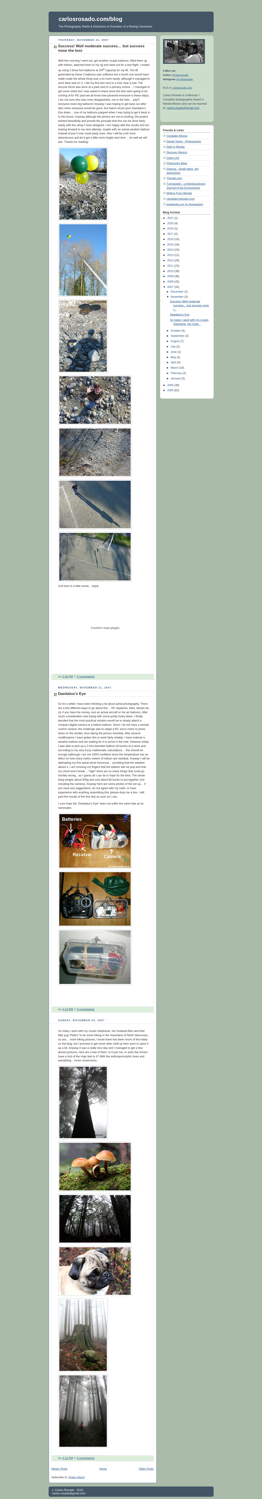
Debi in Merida (176, 146)
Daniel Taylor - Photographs (184, 141)
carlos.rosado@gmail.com (183, 108)
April (174, 362)
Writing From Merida (179, 193)
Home (103, 1468)
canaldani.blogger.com (181, 198)
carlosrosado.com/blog (90, 19)
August (175, 341)
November (177, 296)
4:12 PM (67, 1458)
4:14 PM (67, 1009)
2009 (170, 276)
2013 (170, 255)
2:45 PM (67, 676)
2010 (170, 271)
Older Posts (146, 1468)
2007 (170, 287)
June (174, 351)
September (178, 335)
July (173, 346)
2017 (170, 233)
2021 (170, 218)
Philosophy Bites (177, 163)
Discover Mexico (177, 152)
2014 (170, 249)
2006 (170, 385)
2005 (170, 390)
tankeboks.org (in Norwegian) (185, 204)
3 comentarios (86, 676)
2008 (170, 281)
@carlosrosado (180, 75)
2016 (170, 239)
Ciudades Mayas (177, 135)
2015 (170, 244)
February (177, 373)
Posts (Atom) (77, 1477)
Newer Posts (59, 1468)
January (176, 378)
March (175, 367)
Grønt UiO (173, 158)
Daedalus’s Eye (72, 694)
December (177, 291)
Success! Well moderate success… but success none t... (189, 305)
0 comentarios (86, 1458)
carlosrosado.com (182, 87)
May (174, 357)
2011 (170, 265)
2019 (170, 228)
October (176, 330)
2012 (170, 260)
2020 (170, 223)
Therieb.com (174, 178)
